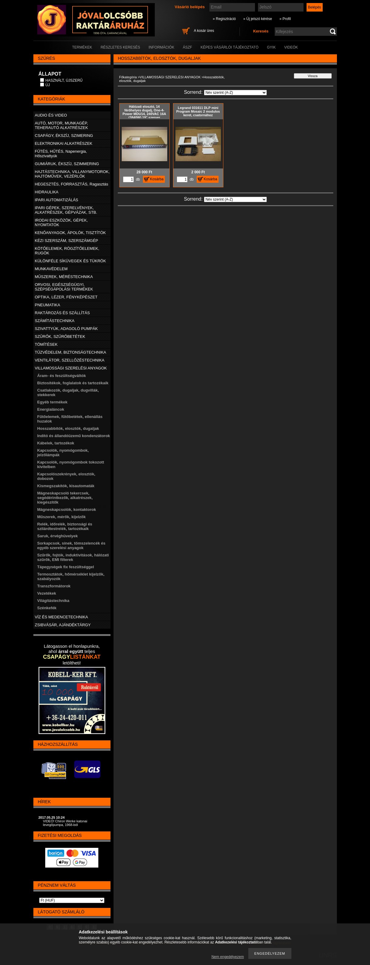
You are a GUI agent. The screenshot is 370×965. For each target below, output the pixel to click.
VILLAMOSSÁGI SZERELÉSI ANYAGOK (170, 77)
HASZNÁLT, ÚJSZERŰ (64, 80)
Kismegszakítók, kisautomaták (66, 486)
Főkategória (128, 77)
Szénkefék (47, 608)
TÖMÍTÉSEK (46, 344)
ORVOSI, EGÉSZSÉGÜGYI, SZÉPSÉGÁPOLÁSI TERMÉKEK (64, 286)
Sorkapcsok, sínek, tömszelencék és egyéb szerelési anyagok (71, 545)
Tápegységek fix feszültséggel (65, 567)
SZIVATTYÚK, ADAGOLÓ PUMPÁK (66, 328)
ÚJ (48, 85)
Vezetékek (46, 593)
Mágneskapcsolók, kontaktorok (66, 509)
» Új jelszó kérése (257, 19)
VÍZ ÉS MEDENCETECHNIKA (61, 617)
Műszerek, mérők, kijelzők (61, 517)
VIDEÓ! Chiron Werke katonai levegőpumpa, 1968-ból (65, 823)
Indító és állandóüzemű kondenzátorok (73, 435)
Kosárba (157, 179)
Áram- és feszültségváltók (61, 375)
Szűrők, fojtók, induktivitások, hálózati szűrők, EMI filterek (73, 557)
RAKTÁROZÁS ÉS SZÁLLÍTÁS (62, 313)
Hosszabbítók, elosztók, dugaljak (68, 428)
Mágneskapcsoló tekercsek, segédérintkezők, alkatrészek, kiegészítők (65, 498)
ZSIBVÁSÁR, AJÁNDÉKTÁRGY (63, 625)
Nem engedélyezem (228, 957)
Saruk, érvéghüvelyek (57, 536)
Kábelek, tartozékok (55, 443)
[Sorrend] (235, 92)
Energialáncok (50, 409)
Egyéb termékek (52, 402)
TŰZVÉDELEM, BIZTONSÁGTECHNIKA (70, 352)
